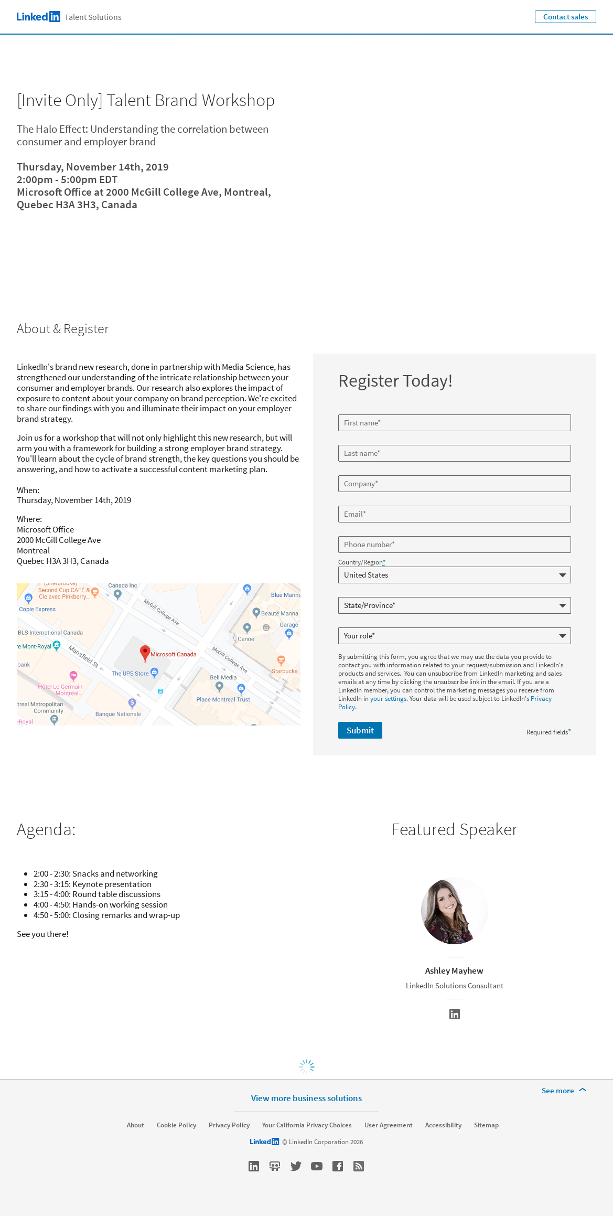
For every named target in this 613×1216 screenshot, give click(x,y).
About (135, 1125)
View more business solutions (306, 1097)
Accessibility (443, 1125)
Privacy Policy (229, 1125)
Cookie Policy (176, 1125)
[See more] (565, 1090)
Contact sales (565, 17)
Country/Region (361, 562)
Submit (360, 730)
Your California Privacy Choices (307, 1125)
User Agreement (388, 1125)
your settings (388, 698)
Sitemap (486, 1125)
